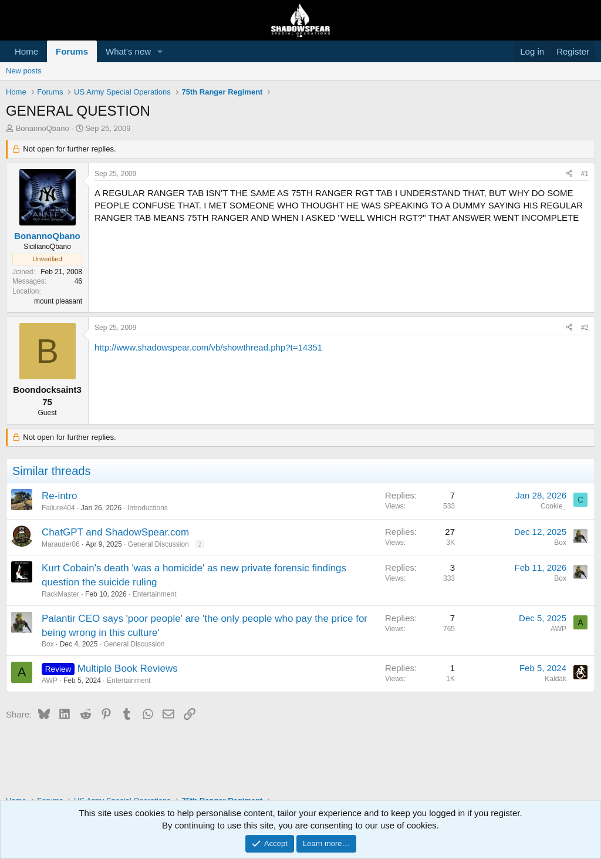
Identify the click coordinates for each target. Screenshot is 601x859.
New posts (24, 70)
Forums (72, 51)
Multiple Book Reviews (127, 668)
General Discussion (158, 544)
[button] (160, 51)
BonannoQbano (42, 128)
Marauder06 (61, 544)
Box (560, 542)
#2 (585, 328)
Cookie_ (553, 506)
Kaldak (555, 679)
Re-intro (59, 495)
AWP (558, 629)
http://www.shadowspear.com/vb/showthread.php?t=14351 (208, 347)
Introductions (147, 508)
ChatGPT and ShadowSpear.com (115, 532)
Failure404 (58, 508)
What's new (128, 51)
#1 (585, 174)
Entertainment (155, 594)
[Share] (569, 174)
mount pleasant (58, 301)
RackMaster (60, 594)
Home (26, 51)
